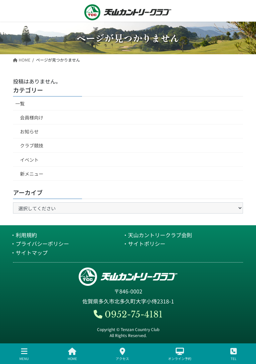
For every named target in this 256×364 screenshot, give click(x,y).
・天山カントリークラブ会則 (157, 235)
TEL (233, 354)
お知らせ (29, 131)
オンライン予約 (179, 354)
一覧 (20, 103)
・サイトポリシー (144, 244)
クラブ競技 (31, 145)
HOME (72, 354)
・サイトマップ (29, 253)
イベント (29, 159)
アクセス (122, 354)
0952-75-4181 (128, 314)
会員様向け (31, 117)
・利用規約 (23, 235)
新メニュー (31, 173)
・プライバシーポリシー (39, 244)
